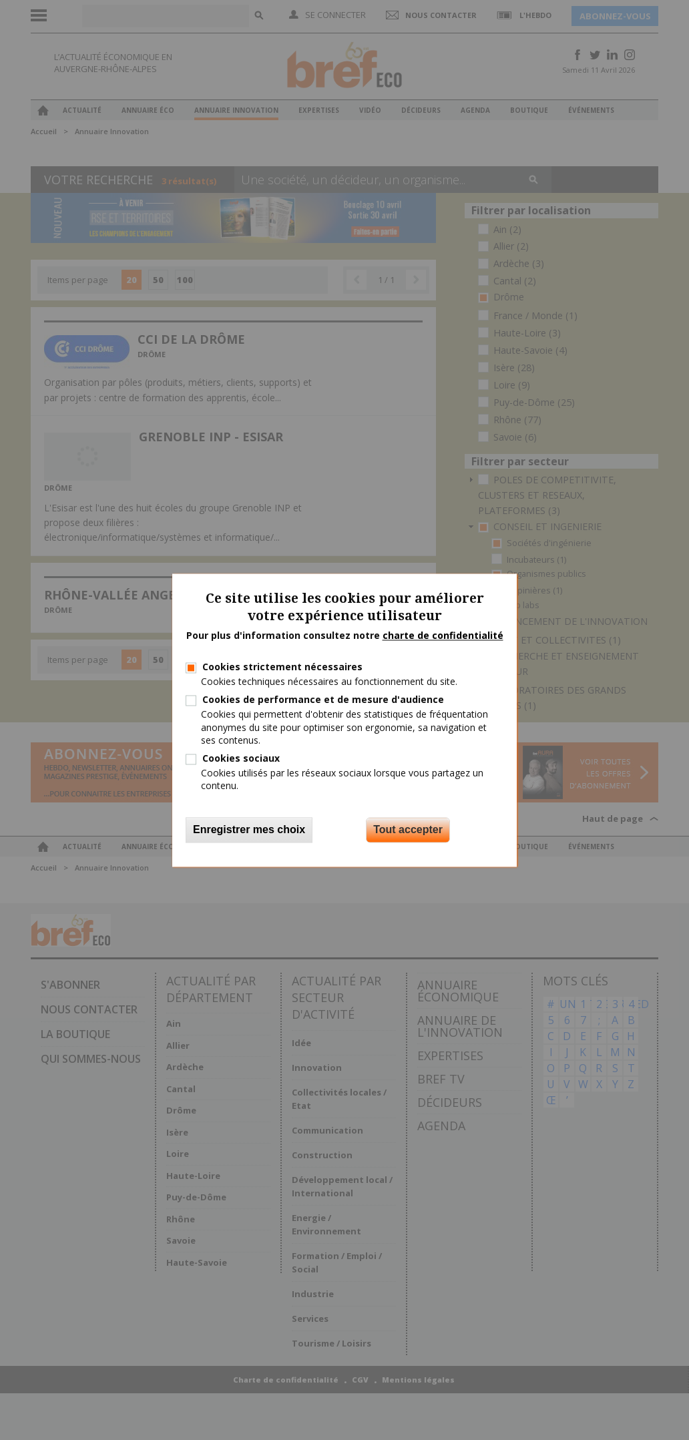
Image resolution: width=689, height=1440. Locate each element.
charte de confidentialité (443, 636)
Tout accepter (408, 829)
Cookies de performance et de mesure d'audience (323, 700)
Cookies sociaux (241, 758)
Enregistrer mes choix (249, 829)
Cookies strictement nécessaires (282, 666)
